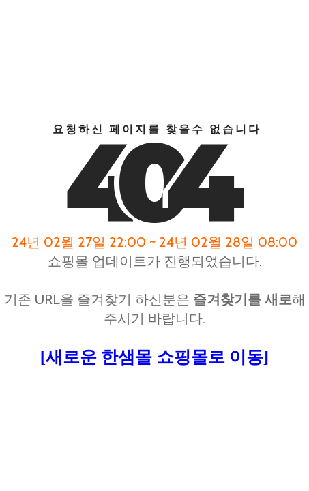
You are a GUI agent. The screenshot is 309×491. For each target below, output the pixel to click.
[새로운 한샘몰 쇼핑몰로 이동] (154, 357)
